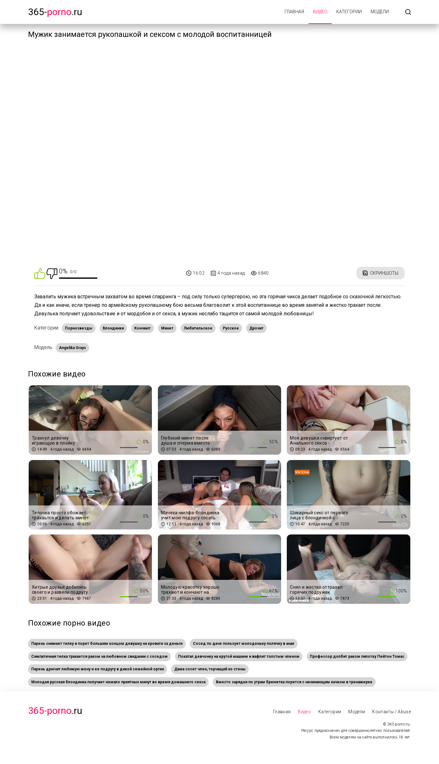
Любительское (198, 328)
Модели (380, 11)
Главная (294, 11)
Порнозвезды (78, 328)
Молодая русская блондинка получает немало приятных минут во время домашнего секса (118, 682)
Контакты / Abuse (391, 711)
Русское (231, 328)
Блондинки (113, 328)
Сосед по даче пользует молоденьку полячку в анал (243, 643)
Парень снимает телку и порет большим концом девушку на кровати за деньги (106, 643)
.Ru (55, 710)
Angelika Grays (72, 348)
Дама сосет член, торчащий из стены (209, 669)
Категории (349, 11)
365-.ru (55, 11)
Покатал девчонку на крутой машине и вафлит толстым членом (238, 656)
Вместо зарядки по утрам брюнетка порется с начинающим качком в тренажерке (294, 682)
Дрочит (256, 328)
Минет (167, 328)
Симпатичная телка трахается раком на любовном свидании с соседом (99, 656)
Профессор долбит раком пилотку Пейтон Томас (357, 656)
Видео (320, 11)
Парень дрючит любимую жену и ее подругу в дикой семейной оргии (97, 669)
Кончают (142, 328)
